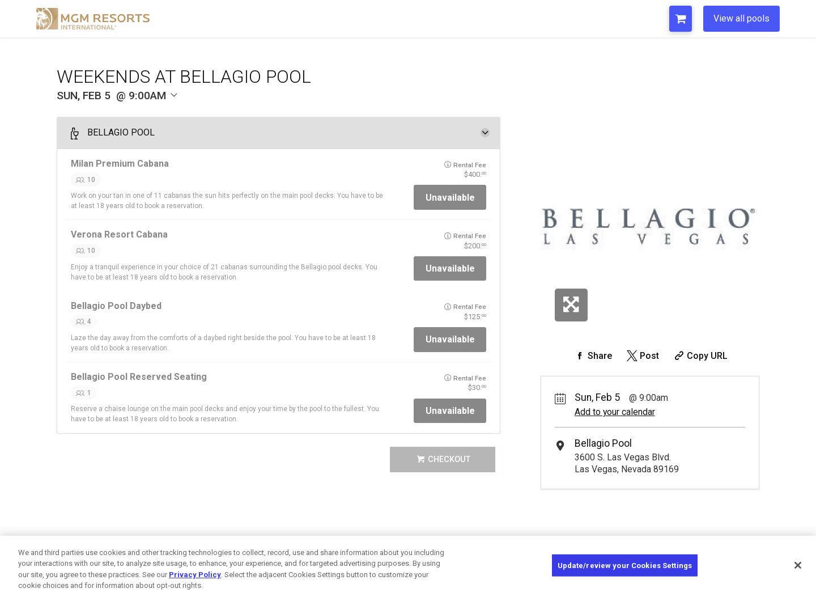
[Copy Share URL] (700, 355)
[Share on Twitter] (641, 355)
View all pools (741, 18)
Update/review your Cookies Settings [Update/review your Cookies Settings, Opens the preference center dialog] (625, 572)
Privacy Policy (195, 582)
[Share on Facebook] (592, 355)
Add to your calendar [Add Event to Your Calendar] (615, 412)
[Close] (797, 572)
